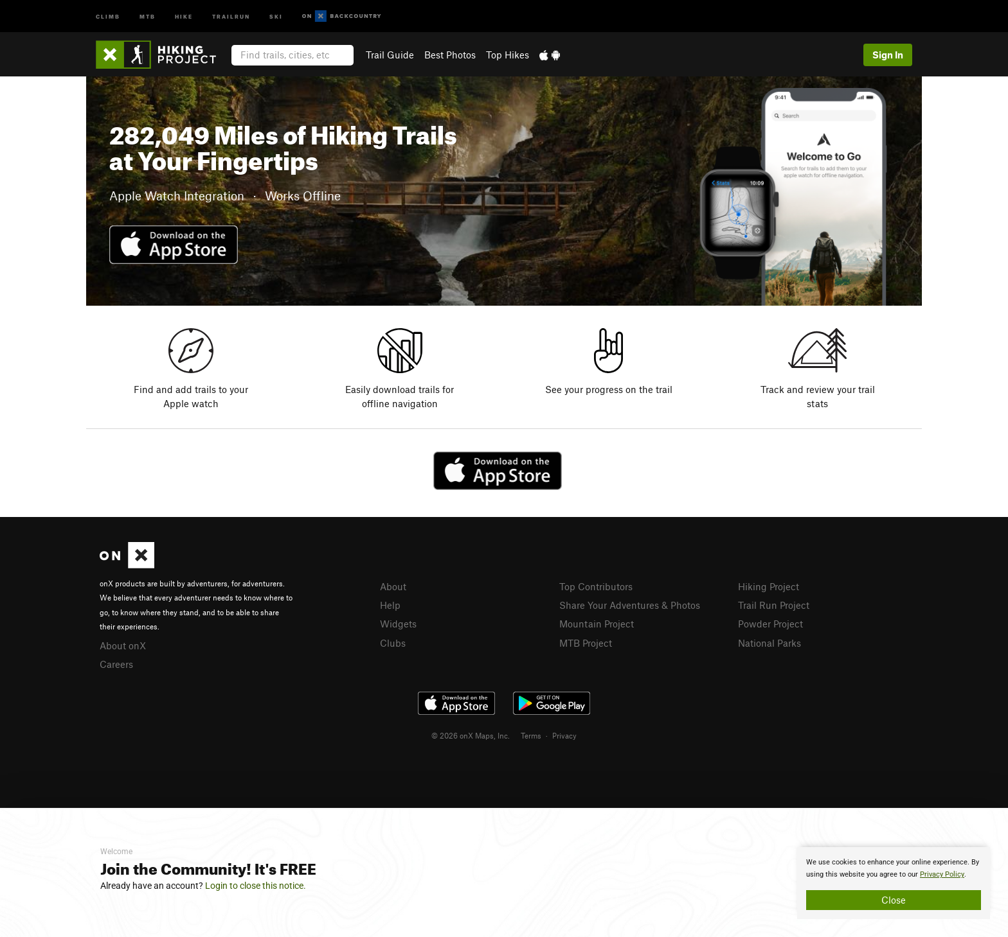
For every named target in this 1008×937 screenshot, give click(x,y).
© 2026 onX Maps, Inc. (470, 735)
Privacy (564, 735)
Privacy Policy (942, 874)
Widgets (398, 623)
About (393, 586)
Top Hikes (507, 54)
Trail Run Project (773, 605)
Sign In (887, 54)
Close (893, 900)
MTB (148, 16)
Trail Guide (390, 54)
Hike (184, 16)
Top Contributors (596, 586)
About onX (123, 645)
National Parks (769, 643)
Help (390, 605)
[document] (893, 883)
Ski (276, 16)
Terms (531, 735)
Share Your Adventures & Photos (629, 605)
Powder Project (770, 623)
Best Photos (450, 54)
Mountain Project (596, 623)
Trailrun (231, 16)
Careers (116, 664)
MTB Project (585, 643)
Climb (108, 16)
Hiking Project (768, 586)
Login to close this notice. (255, 885)
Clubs (393, 643)
